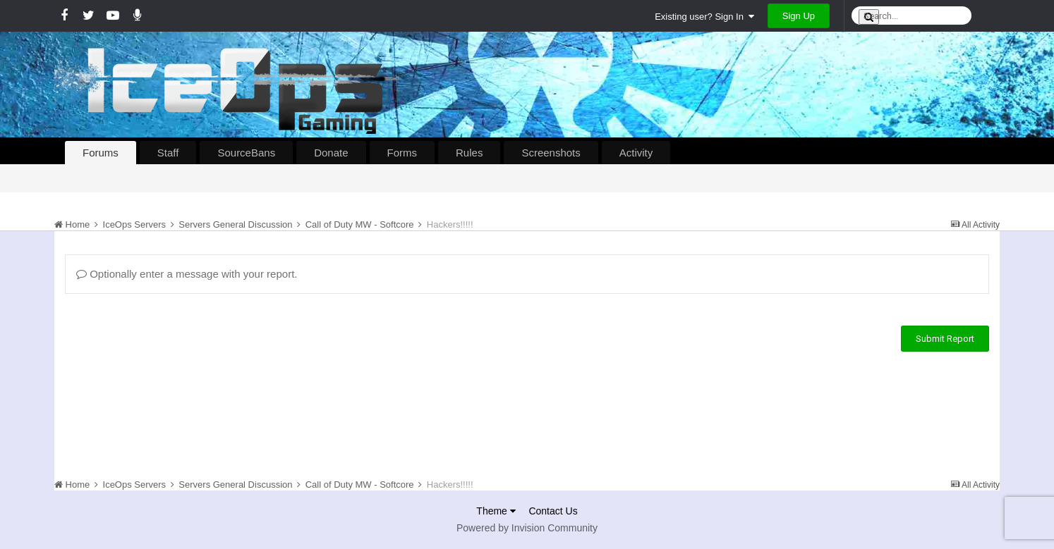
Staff (168, 153)
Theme (495, 511)
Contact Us (552, 511)
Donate (331, 153)
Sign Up (798, 16)
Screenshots (550, 153)
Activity (636, 153)
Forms (402, 153)
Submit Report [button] (945, 338)
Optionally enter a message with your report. (186, 274)
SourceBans (246, 153)
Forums (101, 153)
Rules (469, 153)
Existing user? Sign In (704, 16)
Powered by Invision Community (527, 527)
